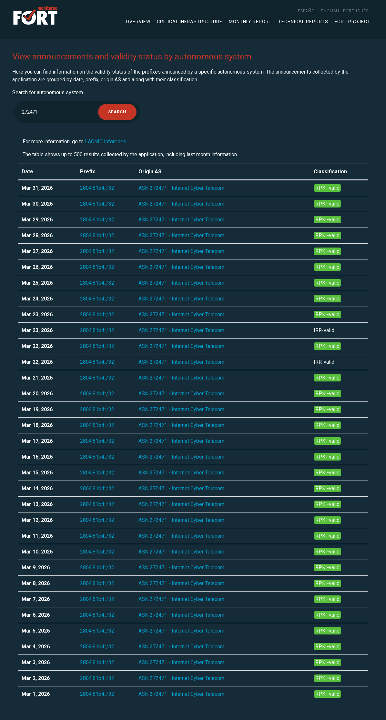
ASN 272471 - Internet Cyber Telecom (181, 188)
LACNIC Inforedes (105, 141)
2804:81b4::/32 (97, 188)
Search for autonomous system (47, 92)
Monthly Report (250, 21)
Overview (138, 21)
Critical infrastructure (189, 21)
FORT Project (353, 21)
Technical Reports (303, 21)
